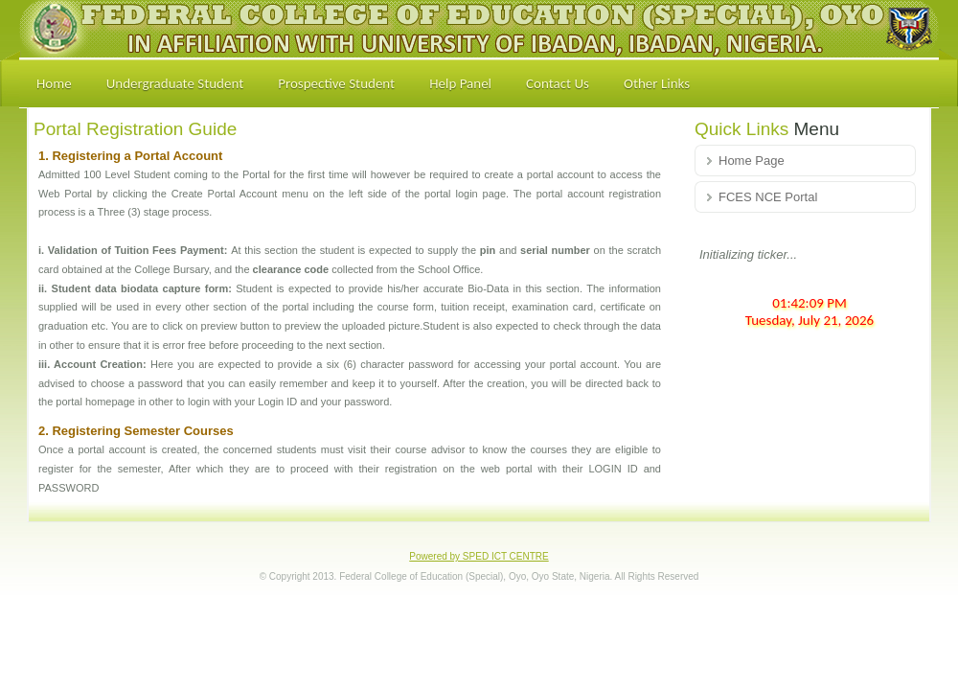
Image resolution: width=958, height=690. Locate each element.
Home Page (751, 160)
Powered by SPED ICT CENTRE (478, 556)
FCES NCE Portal (767, 197)
